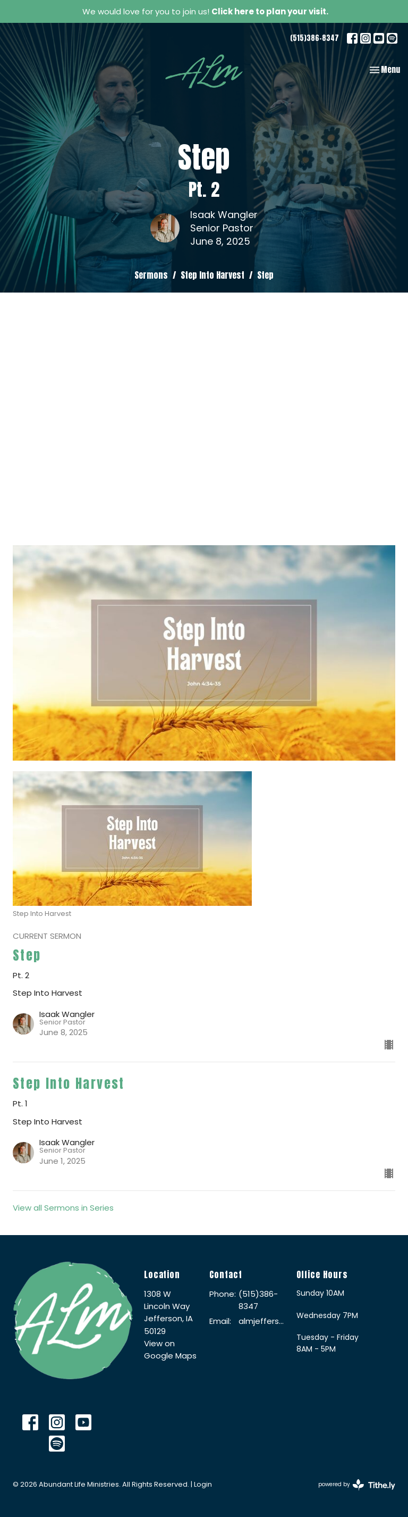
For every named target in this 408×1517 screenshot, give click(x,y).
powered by (356, 1484)
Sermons (151, 275)
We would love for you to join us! (205, 11)
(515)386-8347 (314, 38)
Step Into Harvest (212, 275)
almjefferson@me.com (262, 1321)
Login (203, 1484)
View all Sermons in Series (63, 1207)
